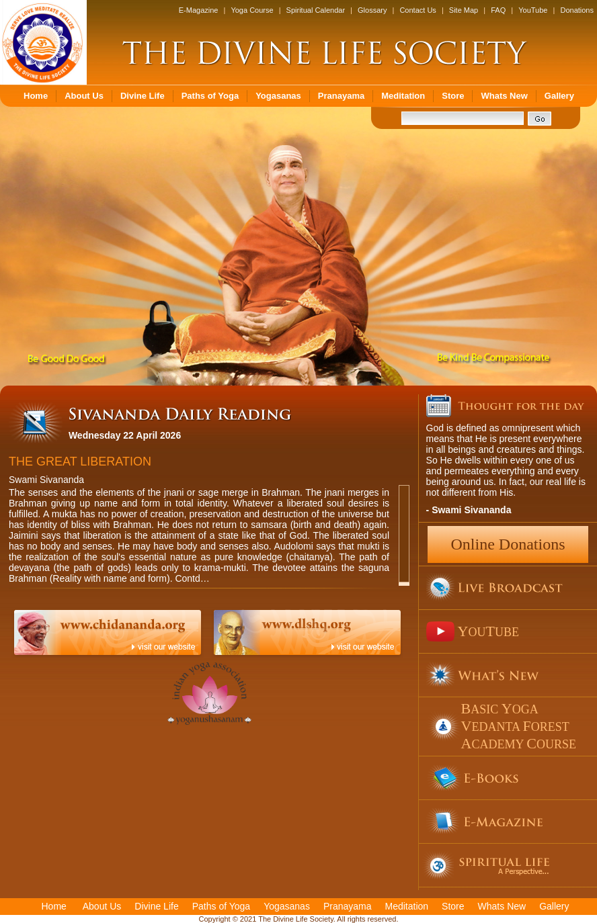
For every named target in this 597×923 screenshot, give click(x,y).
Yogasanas (278, 96)
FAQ (498, 10)
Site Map (463, 10)
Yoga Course (252, 10)
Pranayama (341, 96)
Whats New (504, 96)
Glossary (372, 10)
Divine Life (142, 96)
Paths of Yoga (210, 96)
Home (36, 96)
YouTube (532, 10)
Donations (577, 10)
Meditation (403, 96)
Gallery (559, 96)
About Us (84, 96)
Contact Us (417, 10)
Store (453, 96)
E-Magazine (198, 10)
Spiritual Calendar (315, 10)
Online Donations (508, 544)
